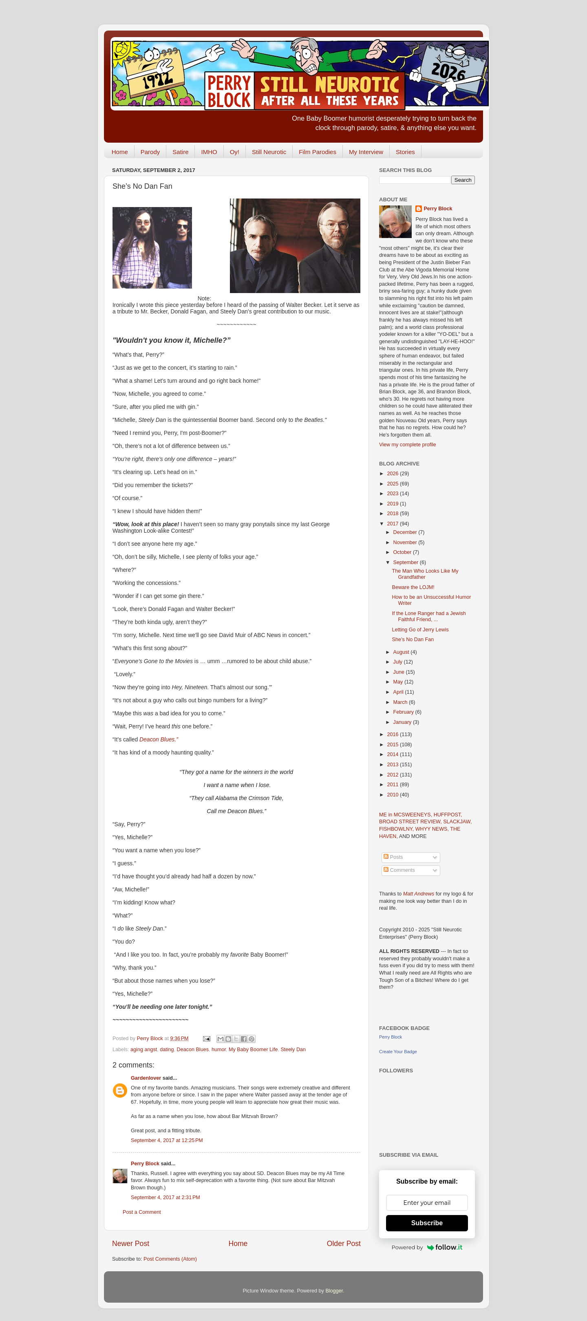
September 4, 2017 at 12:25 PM (167, 1140)
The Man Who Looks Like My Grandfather (425, 574)
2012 (393, 775)
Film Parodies (317, 151)
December (406, 532)
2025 (393, 484)
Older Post (344, 1243)
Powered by (427, 1247)
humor (219, 1049)
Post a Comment (142, 1212)
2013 (393, 764)
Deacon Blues (193, 1049)
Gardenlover (146, 1078)
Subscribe (427, 1223)
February (404, 712)
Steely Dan (293, 1049)
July (398, 662)
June (399, 672)
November (406, 542)
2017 (393, 524)
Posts (393, 857)
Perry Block (145, 1164)
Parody (150, 151)
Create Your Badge (398, 1051)
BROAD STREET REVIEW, (411, 822)
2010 (393, 795)
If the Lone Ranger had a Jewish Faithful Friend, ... (429, 616)
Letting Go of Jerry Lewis (420, 630)
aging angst (143, 1049)
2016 (393, 734)
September (406, 562)
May (398, 682)
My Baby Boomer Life (253, 1049)
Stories (405, 151)
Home (120, 151)
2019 (393, 504)
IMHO (209, 151)
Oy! (234, 151)
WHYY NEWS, (432, 829)
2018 (393, 513)
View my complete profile (407, 445)
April (399, 692)
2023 (393, 493)
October (403, 552)
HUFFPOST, (448, 815)
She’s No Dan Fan (413, 639)
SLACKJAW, (457, 822)
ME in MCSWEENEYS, (406, 815)
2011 (393, 784)
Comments (399, 870)
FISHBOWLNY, (397, 829)
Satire (180, 151)
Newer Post (130, 1243)
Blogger (334, 1291)
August (402, 652)
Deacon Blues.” (158, 739)
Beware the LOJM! (413, 587)
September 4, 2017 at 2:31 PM (165, 1197)
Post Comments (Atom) (170, 1259)
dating (167, 1049)
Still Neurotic (269, 151)
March (401, 702)
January (403, 722)
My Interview (366, 151)
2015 (393, 745)
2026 (393, 473)
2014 (393, 754)
